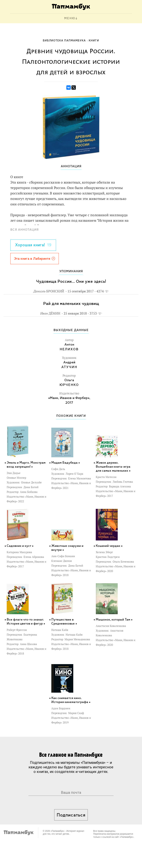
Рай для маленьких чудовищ (71, 303)
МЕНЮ (69, 18)
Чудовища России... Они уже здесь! (71, 281)
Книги (94, 40)
